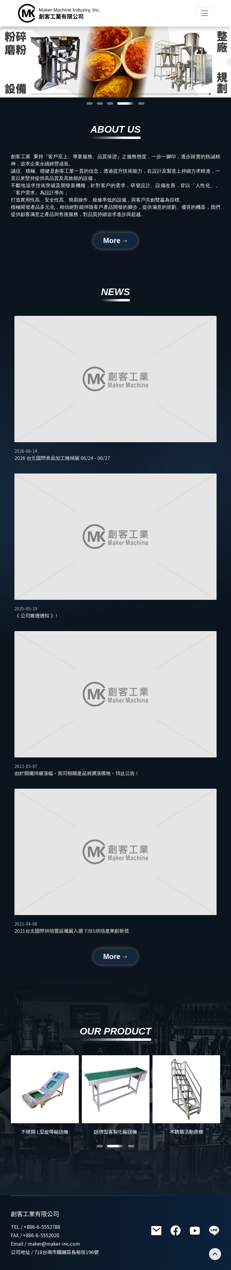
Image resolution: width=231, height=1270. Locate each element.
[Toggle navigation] (204, 13)
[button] (90, 103)
